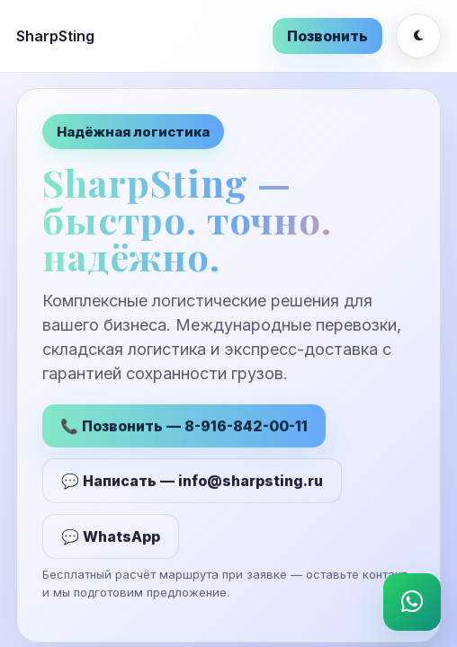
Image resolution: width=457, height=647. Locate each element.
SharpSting (55, 36)
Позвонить (327, 36)
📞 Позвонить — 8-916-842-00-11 (184, 427)
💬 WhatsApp (110, 537)
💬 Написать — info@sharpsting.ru (192, 482)
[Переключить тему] (418, 35)
